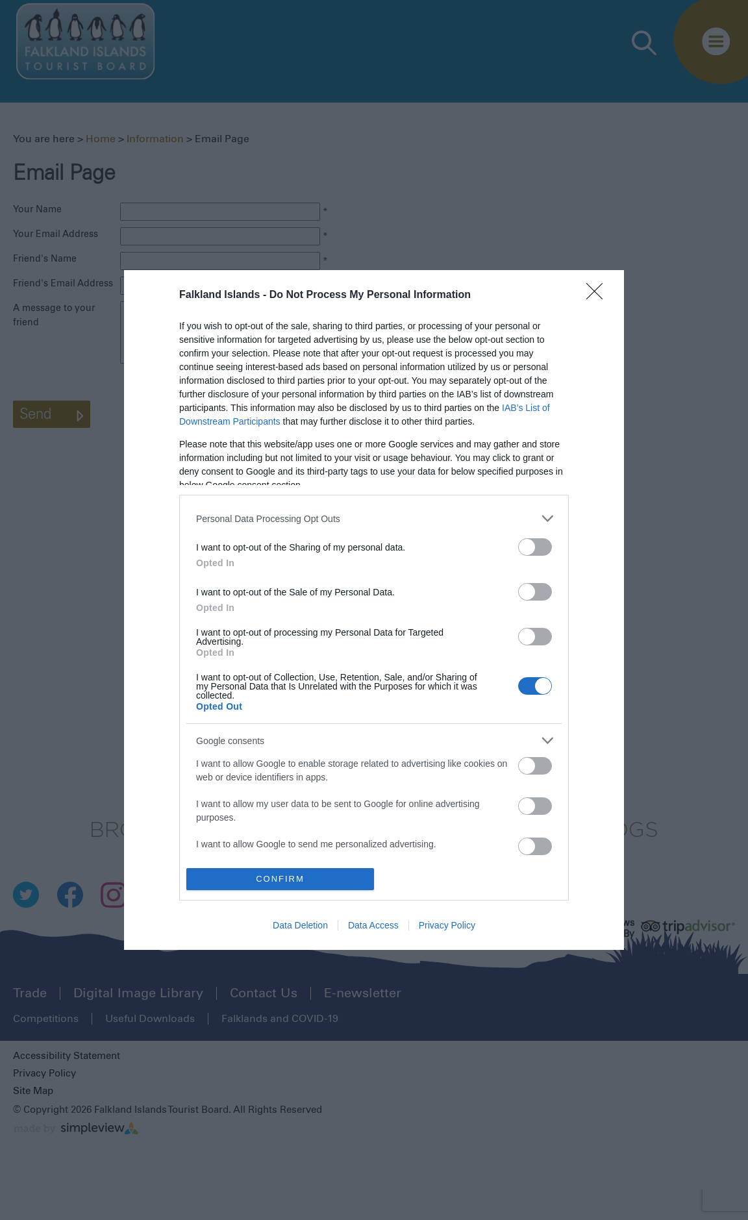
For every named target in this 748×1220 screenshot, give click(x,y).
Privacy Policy (447, 925)
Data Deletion (300, 925)
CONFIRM (280, 879)
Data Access (373, 925)
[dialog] (374, 610)
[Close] (598, 295)
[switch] (535, 547)
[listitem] (374, 518)
